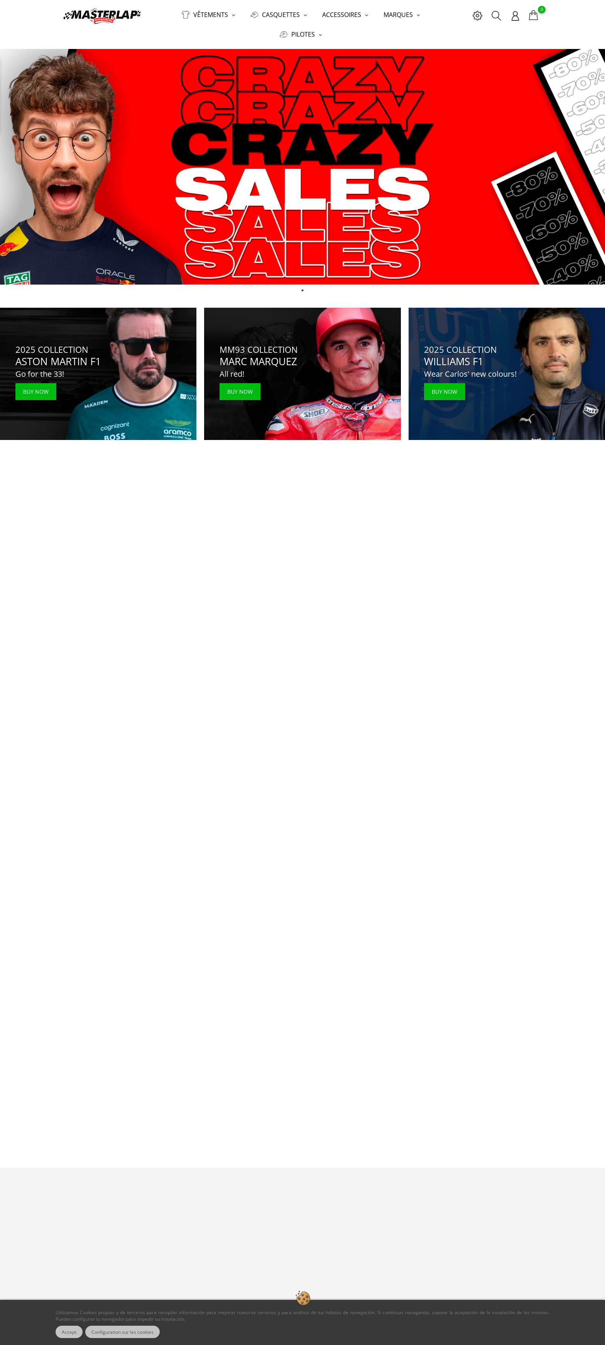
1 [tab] (302, 290)
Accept (69, 1332)
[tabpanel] (302, 167)
